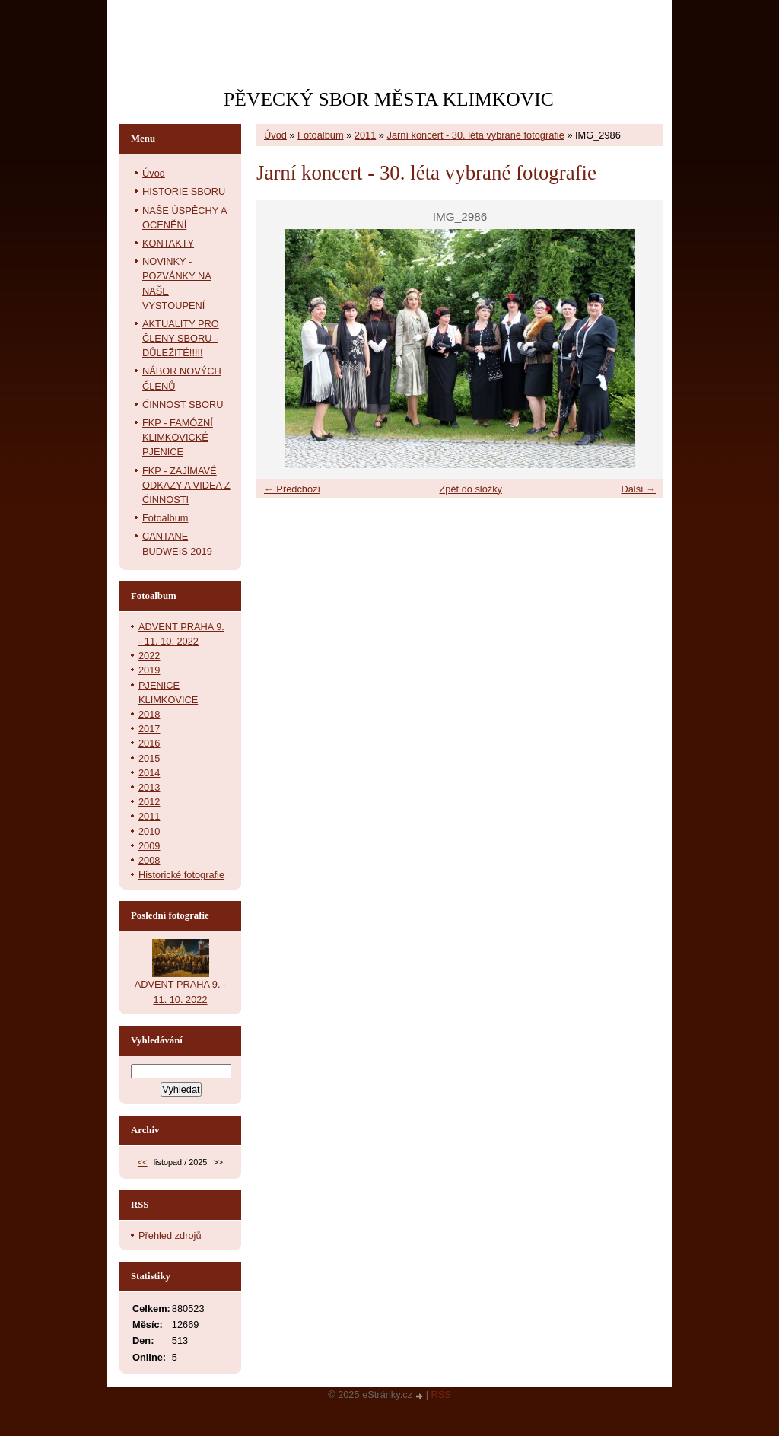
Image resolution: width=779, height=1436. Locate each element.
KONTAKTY (168, 243)
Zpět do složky (470, 489)
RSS (441, 1394)
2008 (149, 860)
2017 (149, 728)
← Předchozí (292, 489)
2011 (365, 135)
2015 (149, 758)
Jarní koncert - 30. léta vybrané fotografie (475, 135)
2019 (149, 670)
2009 (149, 846)
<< (143, 1162)
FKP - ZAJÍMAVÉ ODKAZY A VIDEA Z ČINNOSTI (186, 485)
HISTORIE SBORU (183, 191)
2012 (149, 801)
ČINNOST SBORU (182, 404)
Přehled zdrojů (170, 1235)
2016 (149, 743)
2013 (149, 787)
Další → (638, 489)
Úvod (275, 135)
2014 (149, 772)
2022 (149, 655)
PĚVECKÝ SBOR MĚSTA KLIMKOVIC (389, 99)
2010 (149, 831)
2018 (149, 714)
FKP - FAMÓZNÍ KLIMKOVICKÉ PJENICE (177, 437)
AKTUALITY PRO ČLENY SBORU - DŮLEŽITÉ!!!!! (180, 338)
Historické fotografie (181, 874)
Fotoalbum (320, 135)
